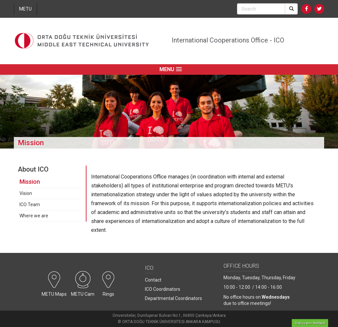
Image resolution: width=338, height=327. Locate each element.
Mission (29, 181)
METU (25, 9)
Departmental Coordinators (173, 298)
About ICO (33, 169)
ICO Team (29, 204)
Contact (153, 280)
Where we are (33, 215)
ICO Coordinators (162, 289)
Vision (25, 193)
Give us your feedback (310, 323)
